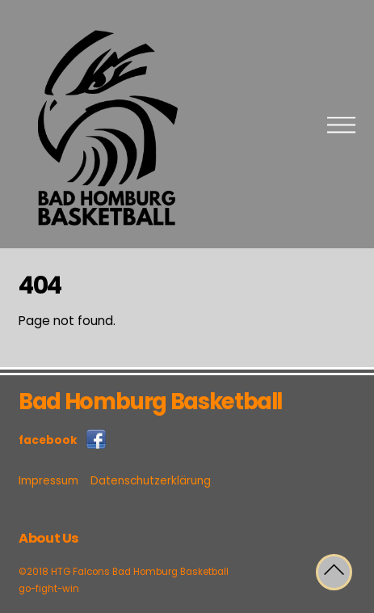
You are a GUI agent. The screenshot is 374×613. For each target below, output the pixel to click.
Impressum (48, 480)
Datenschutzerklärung (150, 480)
